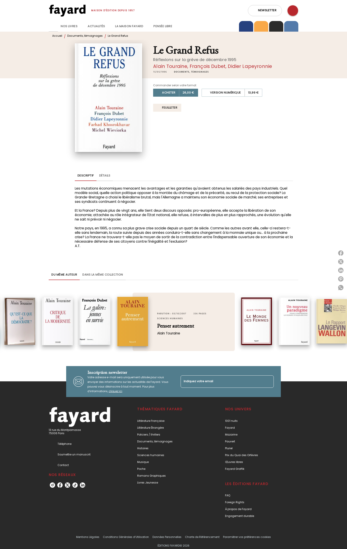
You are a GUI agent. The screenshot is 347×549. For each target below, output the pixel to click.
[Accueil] (67, 10)
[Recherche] (292, 10)
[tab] (53, 26)
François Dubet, (209, 66)
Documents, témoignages (85, 36)
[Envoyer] (268, 381)
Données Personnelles (166, 537)
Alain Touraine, (171, 66)
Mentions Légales (87, 537)
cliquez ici (115, 391)
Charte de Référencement (202, 537)
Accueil (57, 36)
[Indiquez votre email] (222, 381)
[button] (265, 10)
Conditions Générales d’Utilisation (126, 537)
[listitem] (52, 485)
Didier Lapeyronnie (250, 66)
